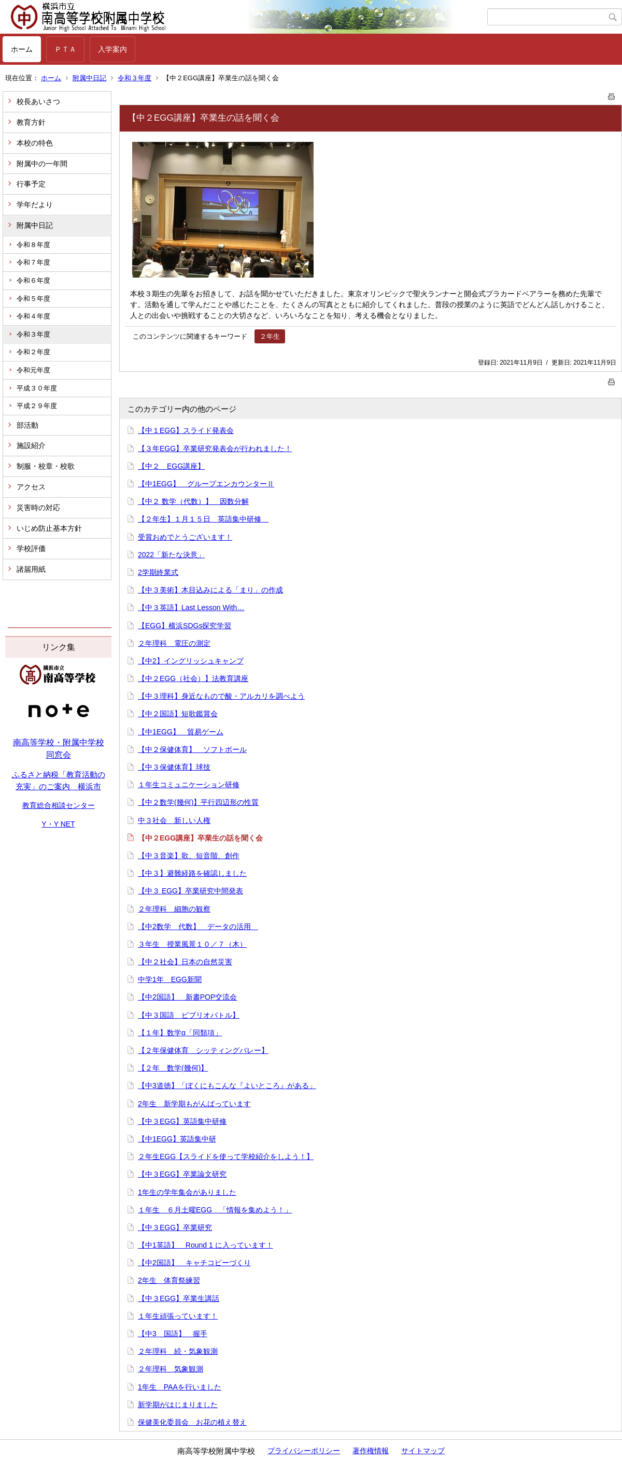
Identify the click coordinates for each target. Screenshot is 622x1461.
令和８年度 (33, 245)
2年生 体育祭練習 (169, 1280)
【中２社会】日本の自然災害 (185, 962)
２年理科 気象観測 (170, 1369)
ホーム (22, 49)
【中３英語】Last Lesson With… (191, 607)
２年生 (270, 336)
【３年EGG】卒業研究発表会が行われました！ (215, 448)
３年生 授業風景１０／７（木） (192, 944)
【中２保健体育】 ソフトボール (192, 749)
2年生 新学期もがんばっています (194, 1104)
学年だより (35, 204)
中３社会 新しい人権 (174, 820)
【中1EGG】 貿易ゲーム (180, 732)
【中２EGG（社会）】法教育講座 (193, 678)
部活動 (27, 425)
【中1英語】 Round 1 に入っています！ (205, 1245)
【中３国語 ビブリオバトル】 (188, 1015)
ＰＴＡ (65, 49)
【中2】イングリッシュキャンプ (191, 661)
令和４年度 (33, 316)
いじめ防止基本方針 (49, 528)
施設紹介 (31, 445)
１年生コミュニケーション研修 (188, 784)
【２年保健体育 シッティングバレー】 (203, 1050)
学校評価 (31, 548)
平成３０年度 (37, 388)
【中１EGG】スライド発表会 (186, 430)
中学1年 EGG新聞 (170, 979)
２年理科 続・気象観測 (178, 1351)
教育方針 (31, 122)
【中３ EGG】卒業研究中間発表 (190, 891)
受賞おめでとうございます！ (185, 537)
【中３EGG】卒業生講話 (178, 1298)
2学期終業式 (158, 572)
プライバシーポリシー (303, 1450)
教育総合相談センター (58, 805)
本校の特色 (35, 143)
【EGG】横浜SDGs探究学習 (184, 625)
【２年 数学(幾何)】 (173, 1068)
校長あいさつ (38, 101)
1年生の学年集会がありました (187, 1192)
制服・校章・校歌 (46, 466)
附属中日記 (89, 78)
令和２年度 (33, 352)
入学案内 (112, 49)
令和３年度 (134, 78)
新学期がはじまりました (178, 1404)
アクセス (31, 487)
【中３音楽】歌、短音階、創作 (188, 855)
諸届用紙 (31, 569)
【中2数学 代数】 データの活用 (198, 926)
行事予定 (31, 184)
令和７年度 (33, 262)
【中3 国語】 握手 (172, 1333)
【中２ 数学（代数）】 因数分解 (193, 501)
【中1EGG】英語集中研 (177, 1139)
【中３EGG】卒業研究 (175, 1227)
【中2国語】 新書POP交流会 (187, 997)
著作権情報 (370, 1450)
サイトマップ (423, 1450)
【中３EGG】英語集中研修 (182, 1121)
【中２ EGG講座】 (171, 466)
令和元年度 (33, 370)
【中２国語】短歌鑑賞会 (178, 714)
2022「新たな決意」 (171, 555)
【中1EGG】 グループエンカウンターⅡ (206, 484)
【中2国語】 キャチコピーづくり (194, 1263)
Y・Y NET (58, 824)
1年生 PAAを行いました (179, 1387)
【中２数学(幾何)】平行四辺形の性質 (198, 802)
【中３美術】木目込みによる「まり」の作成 (210, 590)
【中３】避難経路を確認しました (192, 873)
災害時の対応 (38, 507)
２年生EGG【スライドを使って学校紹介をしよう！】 (226, 1156)
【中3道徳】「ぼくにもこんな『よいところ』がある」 (227, 1085)
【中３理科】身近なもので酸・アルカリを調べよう (221, 696)
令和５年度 (33, 298)
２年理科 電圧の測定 (174, 643)
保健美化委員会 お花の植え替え (192, 1422)
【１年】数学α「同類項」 (180, 1033)
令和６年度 (33, 280)
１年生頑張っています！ (178, 1316)
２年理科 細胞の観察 (174, 909)
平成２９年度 (37, 406)
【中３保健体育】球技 (174, 767)
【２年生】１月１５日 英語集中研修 (203, 519)
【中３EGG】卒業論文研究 (182, 1174)
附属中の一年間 (42, 164)
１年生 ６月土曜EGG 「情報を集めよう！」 (215, 1210)
